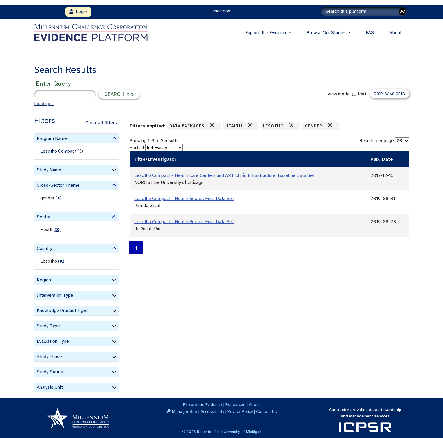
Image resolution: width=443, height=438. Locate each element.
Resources (235, 404)
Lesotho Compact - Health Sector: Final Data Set (184, 198)
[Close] (212, 125)
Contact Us (266, 411)
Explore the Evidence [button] (266, 33)
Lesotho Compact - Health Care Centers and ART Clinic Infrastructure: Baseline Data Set (224, 175)
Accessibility (212, 411)
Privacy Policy (240, 411)
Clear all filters (101, 123)
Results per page (376, 141)
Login (78, 11)
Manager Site (184, 411)
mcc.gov (221, 11)
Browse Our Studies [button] (326, 33)
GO (402, 11)
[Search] (364, 11)
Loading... (44, 104)
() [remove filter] (59, 198)
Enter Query (53, 83)
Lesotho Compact (58, 151)
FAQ (370, 33)
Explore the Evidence (202, 404)
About (395, 33)
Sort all (137, 148)
